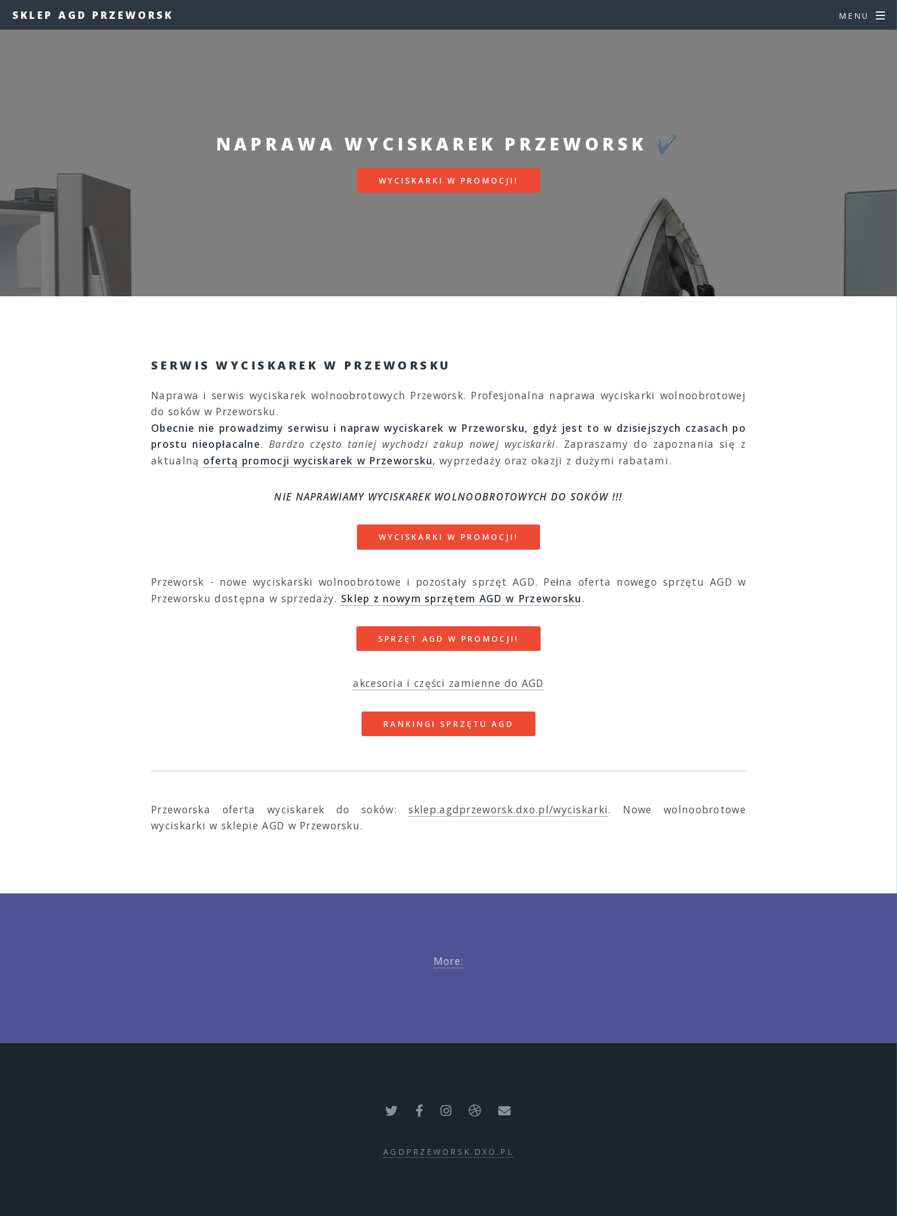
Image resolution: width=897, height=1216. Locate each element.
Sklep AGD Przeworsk (93, 15)
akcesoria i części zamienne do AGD (448, 683)
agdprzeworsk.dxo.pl (448, 1151)
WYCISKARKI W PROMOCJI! (449, 180)
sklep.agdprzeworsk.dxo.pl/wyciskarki (508, 809)
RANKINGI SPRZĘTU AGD (448, 723)
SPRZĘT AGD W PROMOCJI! (448, 638)
